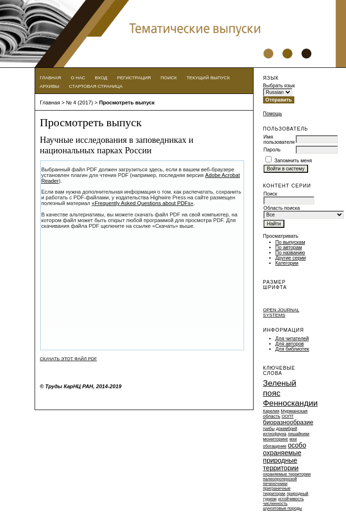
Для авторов (289, 343)
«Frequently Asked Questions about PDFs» (142, 203)
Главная (50, 77)
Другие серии (290, 258)
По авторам (288, 247)
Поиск (169, 77)
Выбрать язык (279, 85)
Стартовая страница (96, 86)
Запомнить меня (293, 160)
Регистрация (134, 77)
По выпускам (290, 242)
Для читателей (292, 338)
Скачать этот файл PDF (68, 358)
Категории (287, 263)
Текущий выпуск (208, 77)
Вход (101, 77)
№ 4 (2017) (79, 102)
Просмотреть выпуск (127, 102)
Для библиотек (292, 349)
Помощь (272, 113)
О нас (78, 77)
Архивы (49, 86)
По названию (290, 252)
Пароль (272, 149)
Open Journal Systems (281, 312)
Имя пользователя (279, 139)
